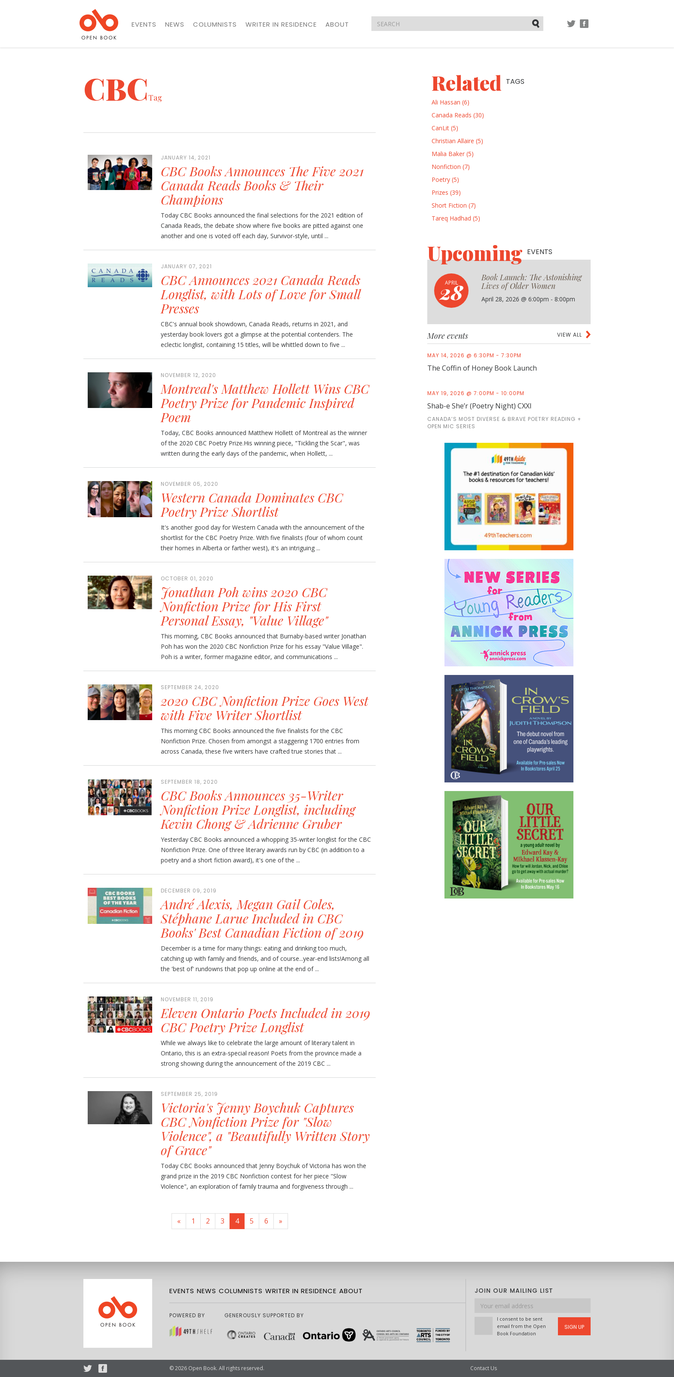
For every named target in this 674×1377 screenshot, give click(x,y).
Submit (536, 23)
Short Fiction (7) (454, 205)
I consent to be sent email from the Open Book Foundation (521, 1326)
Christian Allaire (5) (457, 141)
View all (569, 334)
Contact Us (483, 1368)
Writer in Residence (281, 24)
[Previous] (179, 1221)
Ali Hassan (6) (450, 102)
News (174, 24)
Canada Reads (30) (458, 115)
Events (144, 24)
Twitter (87, 1368)
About (337, 24)
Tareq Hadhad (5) (456, 218)
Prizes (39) (446, 192)
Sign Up (574, 1327)
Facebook (102, 1368)
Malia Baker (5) (453, 154)
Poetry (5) (445, 179)
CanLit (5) (445, 128)
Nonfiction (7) (451, 167)
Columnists (215, 24)
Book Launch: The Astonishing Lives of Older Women (531, 281)
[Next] (280, 1221)
